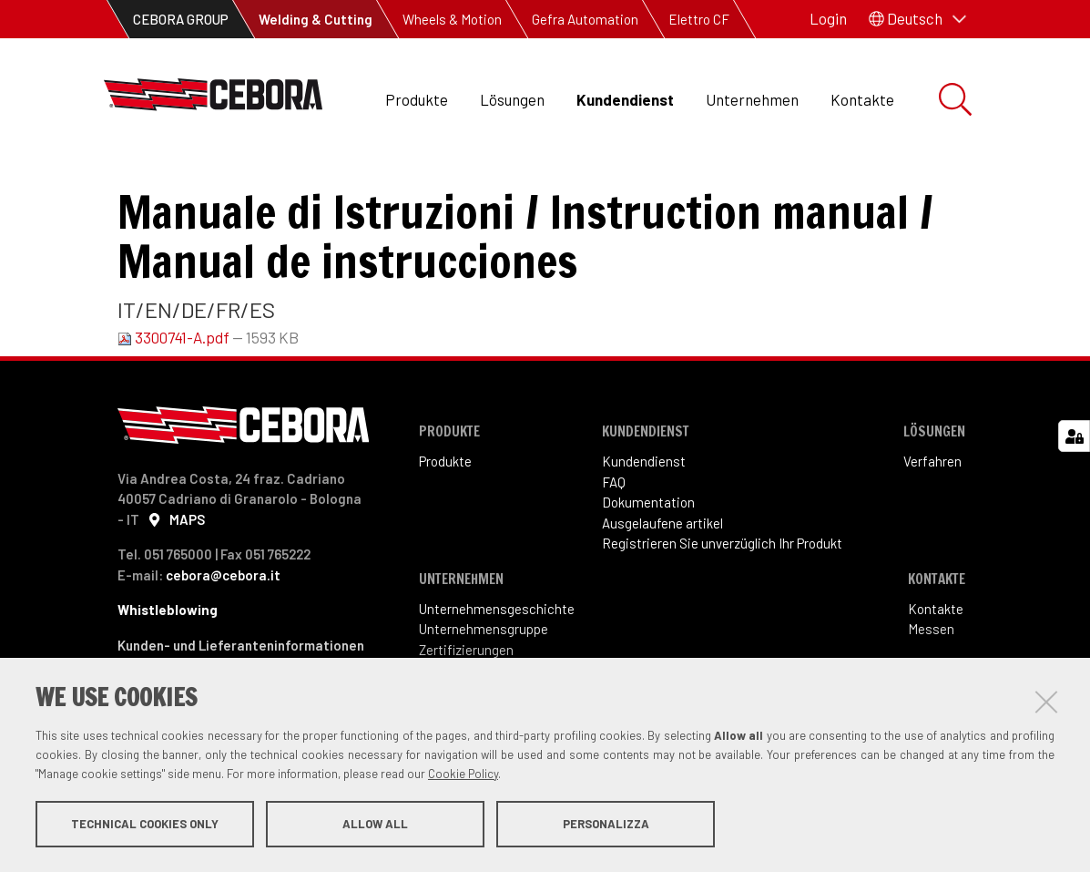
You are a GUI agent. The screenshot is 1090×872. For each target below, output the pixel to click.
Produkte (416, 99)
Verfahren (932, 522)
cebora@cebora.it (223, 636)
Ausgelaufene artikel (662, 584)
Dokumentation (304, 182)
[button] (917, 19)
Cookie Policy (463, 774)
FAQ (614, 543)
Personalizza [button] (606, 824)
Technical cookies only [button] (145, 824)
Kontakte (862, 99)
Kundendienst (625, 99)
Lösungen (512, 99)
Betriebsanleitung (444, 182)
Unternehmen (752, 99)
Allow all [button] (375, 824)
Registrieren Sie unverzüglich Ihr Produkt (722, 604)
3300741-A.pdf (174, 398)
